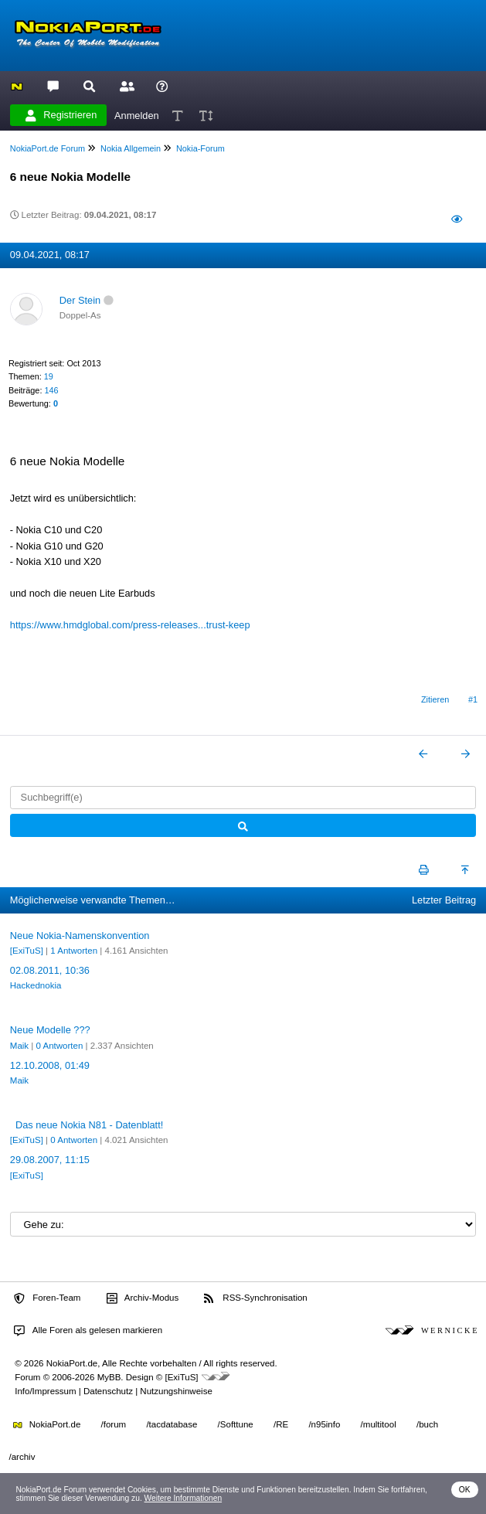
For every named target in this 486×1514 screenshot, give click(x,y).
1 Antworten (73, 950)
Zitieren (435, 699)
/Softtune (235, 1424)
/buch (427, 1424)
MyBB (109, 1377)
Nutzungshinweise (176, 1391)
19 (48, 376)
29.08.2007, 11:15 (50, 1159)
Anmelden (136, 115)
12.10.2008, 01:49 (50, 1065)
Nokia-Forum (200, 148)
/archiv (22, 1456)
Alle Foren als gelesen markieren (88, 1330)
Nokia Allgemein (130, 148)
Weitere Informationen (183, 1498)
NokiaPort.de (46, 1424)
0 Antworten (59, 1045)
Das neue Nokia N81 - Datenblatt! (89, 1125)
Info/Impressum (45, 1391)
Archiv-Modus (143, 1298)
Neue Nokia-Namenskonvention (80, 935)
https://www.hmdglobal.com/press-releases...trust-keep (130, 625)
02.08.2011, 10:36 (50, 970)
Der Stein (79, 300)
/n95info (324, 1424)
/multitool (378, 1424)
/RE (281, 1424)
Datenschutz (108, 1391)
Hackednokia (36, 985)
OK (465, 1489)
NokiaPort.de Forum (47, 148)
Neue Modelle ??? (50, 1030)
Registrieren (61, 115)
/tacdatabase (171, 1424)
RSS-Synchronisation (255, 1298)
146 (51, 390)
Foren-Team (47, 1298)
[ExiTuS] (26, 950)
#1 (473, 699)
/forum (114, 1424)
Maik (19, 1045)
